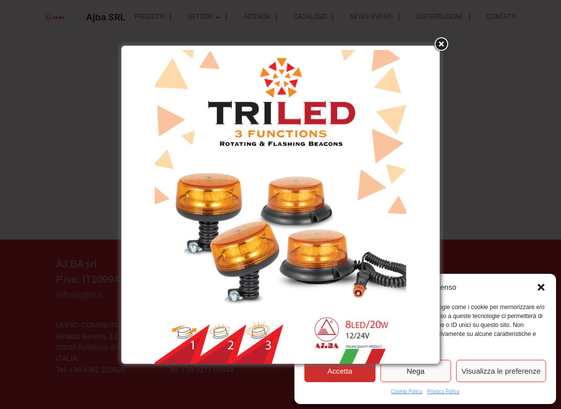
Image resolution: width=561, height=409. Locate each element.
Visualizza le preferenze (501, 371)
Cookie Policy (406, 391)
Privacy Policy (443, 391)
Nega (416, 371)
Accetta (339, 371)
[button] (541, 287)
